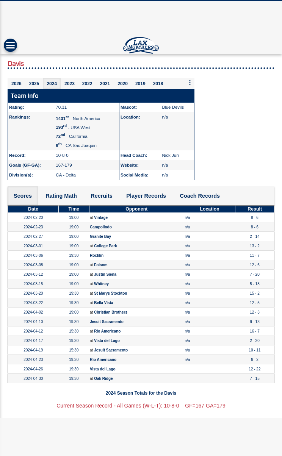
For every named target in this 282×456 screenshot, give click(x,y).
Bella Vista (103, 303)
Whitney (101, 284)
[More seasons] (189, 83)
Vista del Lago (107, 341)
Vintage (101, 218)
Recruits (102, 196)
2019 (140, 83)
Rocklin (96, 255)
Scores (23, 196)
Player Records (146, 196)
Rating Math (61, 196)
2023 (69, 83)
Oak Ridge (103, 378)
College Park (105, 246)
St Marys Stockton (110, 293)
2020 (123, 83)
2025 (34, 83)
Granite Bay (100, 236)
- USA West (73, 127)
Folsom (101, 265)
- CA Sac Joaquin (76, 145)
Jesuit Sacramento (107, 322)
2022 (87, 83)
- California (71, 136)
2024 (52, 83)
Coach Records (200, 196)
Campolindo (101, 227)
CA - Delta (65, 175)
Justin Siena (105, 274)
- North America (78, 118)
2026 (16, 83)
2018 (158, 83)
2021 (105, 83)
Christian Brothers (110, 312)
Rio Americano (107, 331)
